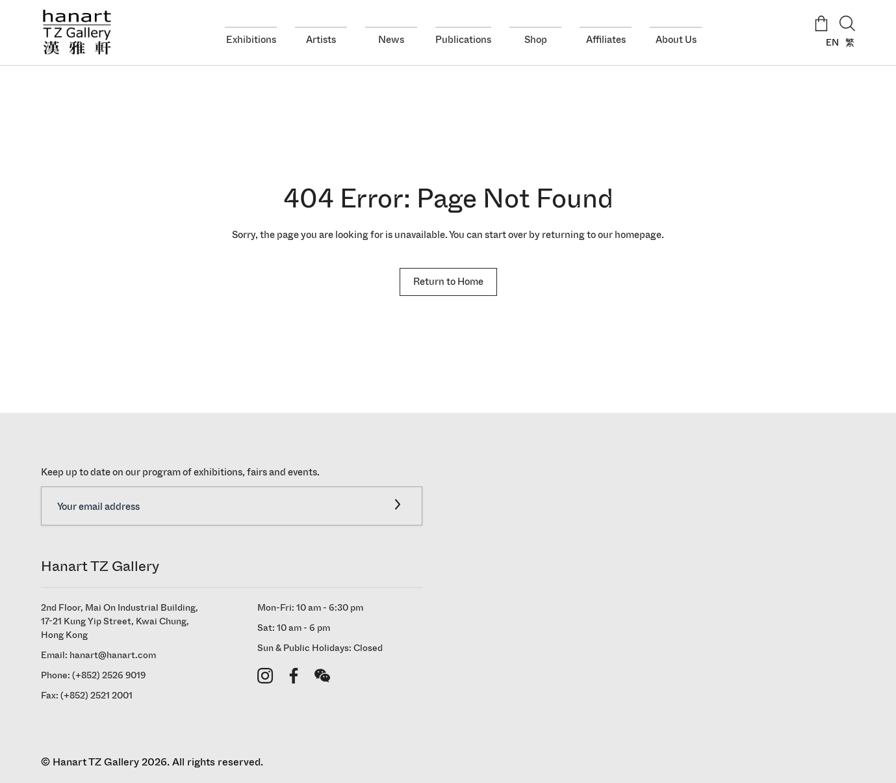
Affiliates (606, 39)
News (391, 39)
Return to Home (448, 281)
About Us (676, 39)
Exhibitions (251, 39)
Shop (535, 39)
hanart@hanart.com (113, 655)
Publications (463, 39)
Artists (321, 39)
